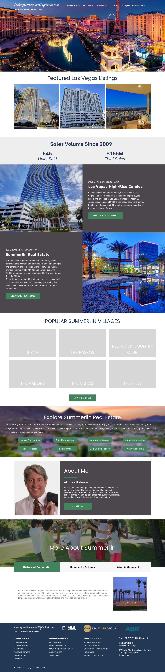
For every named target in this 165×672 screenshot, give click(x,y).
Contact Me (124, 655)
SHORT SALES (54, 655)
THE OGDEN (18, 658)
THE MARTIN (18, 649)
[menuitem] (73, 5)
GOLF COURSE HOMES (93, 642)
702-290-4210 (15, 432)
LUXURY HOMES (55, 652)
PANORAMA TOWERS (22, 652)
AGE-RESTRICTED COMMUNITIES (97, 649)
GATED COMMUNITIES (92, 646)
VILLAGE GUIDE (55, 642)
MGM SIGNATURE (20, 642)
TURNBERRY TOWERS (22, 646)
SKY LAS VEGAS (20, 655)
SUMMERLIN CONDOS (57, 646)
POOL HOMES (89, 652)
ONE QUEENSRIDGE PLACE (94, 655)
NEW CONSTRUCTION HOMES (61, 649)
